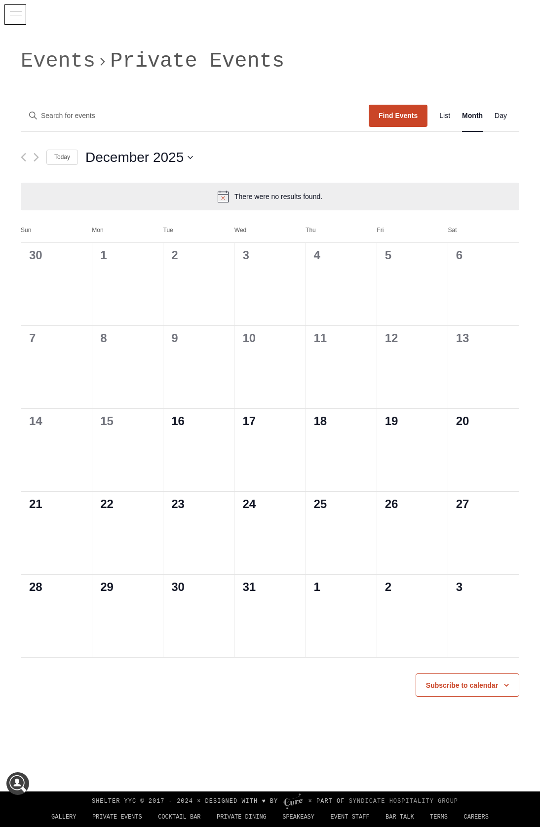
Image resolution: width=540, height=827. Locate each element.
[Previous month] (23, 157)
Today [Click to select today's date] (62, 157)
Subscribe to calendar (462, 685)
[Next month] (36, 157)
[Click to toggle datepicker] (139, 157)
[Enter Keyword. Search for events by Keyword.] (195, 115)
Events (58, 61)
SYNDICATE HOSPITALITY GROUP (403, 801)
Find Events (398, 115)
